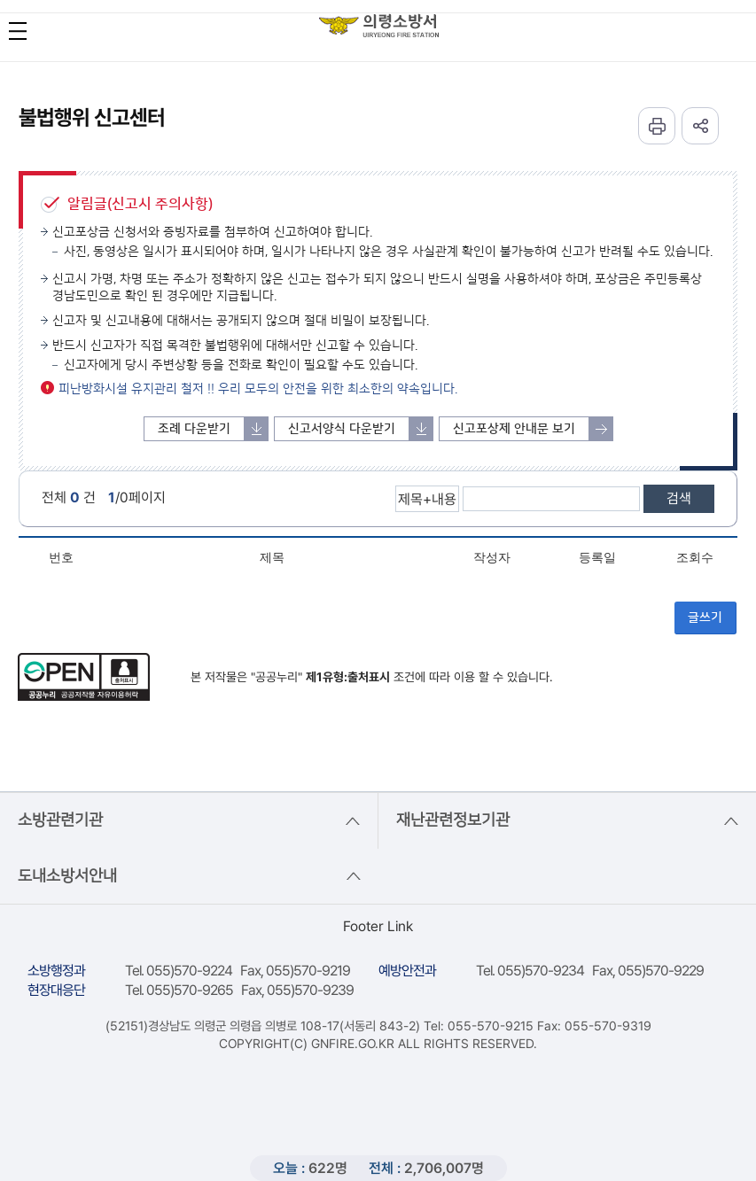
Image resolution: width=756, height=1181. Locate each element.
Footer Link (378, 926)
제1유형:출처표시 (348, 677)
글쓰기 (705, 617)
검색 (678, 498)
